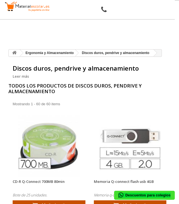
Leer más (21, 76)
